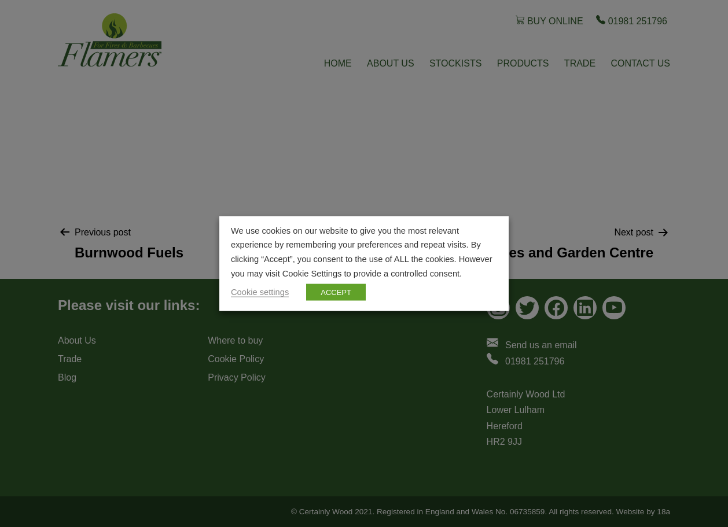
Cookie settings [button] (260, 292)
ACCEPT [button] (336, 292)
